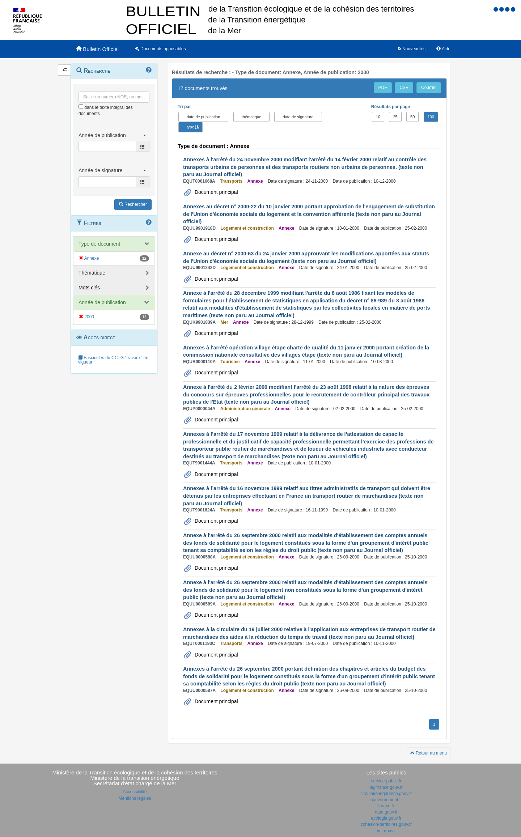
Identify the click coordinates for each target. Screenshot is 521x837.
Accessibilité (135, 791)
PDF (382, 87)
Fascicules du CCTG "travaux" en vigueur (113, 360)
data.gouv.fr (386, 812)
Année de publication (102, 302)
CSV (403, 87)
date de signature (298, 117)
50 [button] (412, 117)
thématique (251, 117)
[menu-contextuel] (81, 106)
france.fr (386, 805)
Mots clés (89, 287)
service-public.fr (386, 780)
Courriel (428, 87)
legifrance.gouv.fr (386, 787)
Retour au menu (428, 753)
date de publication (203, 117)
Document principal (215, 192)
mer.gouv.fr (386, 830)
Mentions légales (134, 798)
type (190, 127)
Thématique (92, 273)
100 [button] (431, 117)
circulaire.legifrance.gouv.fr (386, 793)
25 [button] (395, 117)
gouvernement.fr (386, 799)
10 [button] (378, 117)
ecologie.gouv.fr (386, 818)
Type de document (99, 244)
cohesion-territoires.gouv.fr (386, 824)
